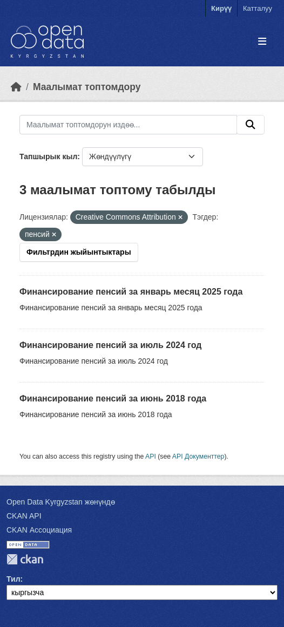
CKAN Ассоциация (39, 530)
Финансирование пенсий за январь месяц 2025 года (130, 291)
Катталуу (257, 8)
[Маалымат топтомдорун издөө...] (128, 124)
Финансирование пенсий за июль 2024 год (110, 345)
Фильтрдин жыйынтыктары (78, 252)
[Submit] (250, 124)
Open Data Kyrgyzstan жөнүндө (60, 501)
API (150, 456)
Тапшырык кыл (48, 156)
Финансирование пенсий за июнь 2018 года (112, 398)
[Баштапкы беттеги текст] (16, 86)
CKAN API (24, 516)
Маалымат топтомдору (87, 86)
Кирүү (221, 8)
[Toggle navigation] (262, 42)
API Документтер (198, 456)
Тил (13, 579)
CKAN (24, 559)
